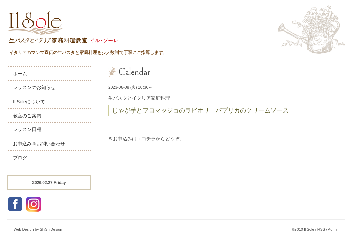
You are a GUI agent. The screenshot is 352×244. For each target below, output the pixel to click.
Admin (333, 229)
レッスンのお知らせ (34, 87)
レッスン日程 (27, 129)
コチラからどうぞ (160, 138)
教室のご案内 (27, 115)
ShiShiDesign (51, 229)
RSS (321, 229)
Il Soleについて (29, 101)
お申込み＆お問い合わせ (39, 143)
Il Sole (309, 229)
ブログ (20, 157)
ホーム (20, 73)
